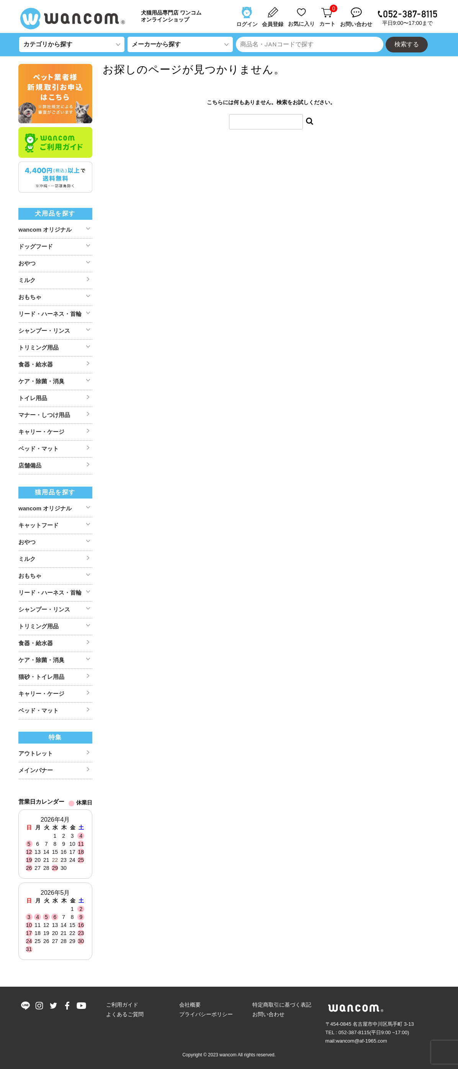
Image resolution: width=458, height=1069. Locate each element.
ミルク (27, 280)
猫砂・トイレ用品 (41, 676)
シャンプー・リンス (44, 330)
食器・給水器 (35, 364)
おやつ (27, 263)
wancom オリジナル (45, 229)
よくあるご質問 (125, 1014)
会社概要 (190, 1005)
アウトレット (35, 753)
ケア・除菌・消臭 (41, 381)
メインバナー (35, 770)
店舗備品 (29, 465)
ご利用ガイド (122, 1005)
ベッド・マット (38, 448)
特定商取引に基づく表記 (281, 1005)
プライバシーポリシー (206, 1014)
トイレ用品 (32, 398)
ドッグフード (35, 246)
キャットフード (38, 525)
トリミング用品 (38, 347)
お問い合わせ (268, 1014)
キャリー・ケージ (41, 431)
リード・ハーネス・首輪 (50, 314)
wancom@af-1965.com (361, 1041)
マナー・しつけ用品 (44, 415)
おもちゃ (29, 297)
